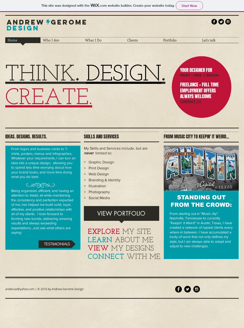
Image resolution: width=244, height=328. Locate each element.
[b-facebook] (214, 22)
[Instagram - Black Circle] (228, 22)
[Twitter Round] (221, 22)
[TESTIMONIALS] (57, 244)
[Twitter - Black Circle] (187, 289)
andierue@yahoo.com (19, 289)
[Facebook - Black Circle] (178, 289)
